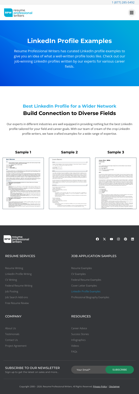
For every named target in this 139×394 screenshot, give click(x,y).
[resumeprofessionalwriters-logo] (18, 12)
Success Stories (80, 334)
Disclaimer (114, 386)
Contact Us (11, 340)
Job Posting (11, 291)
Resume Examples (81, 268)
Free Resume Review (17, 303)
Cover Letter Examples (84, 285)
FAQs (74, 351)
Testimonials (12, 334)
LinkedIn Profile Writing (18, 274)
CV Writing (11, 279)
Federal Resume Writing (18, 285)
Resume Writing (14, 268)
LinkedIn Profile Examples (85, 291)
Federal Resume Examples (86, 279)
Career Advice (79, 328)
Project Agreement (16, 345)
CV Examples (78, 274)
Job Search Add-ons (16, 297)
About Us (10, 328)
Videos (75, 345)
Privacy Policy (100, 386)
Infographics (78, 340)
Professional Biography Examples (90, 297)
